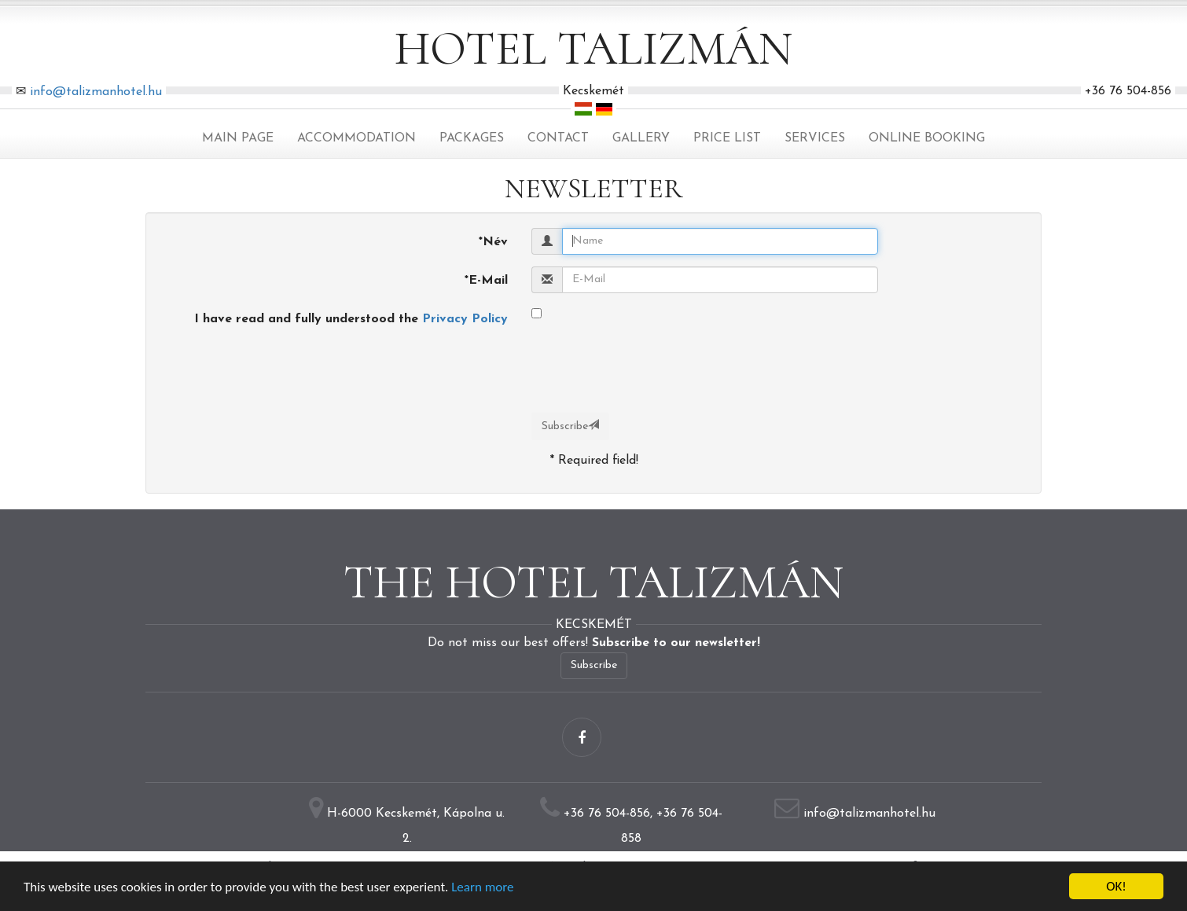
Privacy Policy (465, 319)
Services (815, 138)
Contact (558, 138)
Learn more (482, 887)
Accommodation (356, 138)
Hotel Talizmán (593, 48)
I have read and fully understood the (351, 319)
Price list (727, 138)
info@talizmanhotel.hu (96, 92)
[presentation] (650, 536)
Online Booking (927, 138)
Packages (471, 138)
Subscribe (570, 425)
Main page (238, 138)
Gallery (641, 138)
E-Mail (486, 280)
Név (493, 242)
